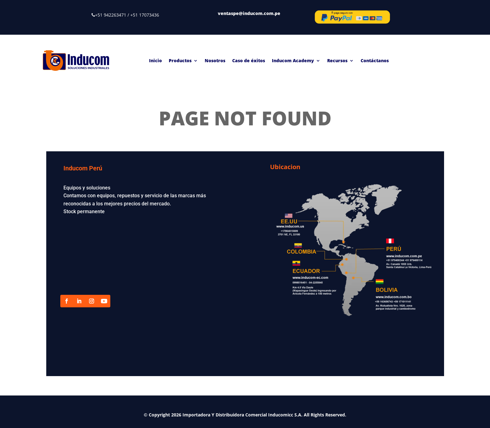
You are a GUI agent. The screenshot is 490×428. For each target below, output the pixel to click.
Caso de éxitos (248, 60)
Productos (180, 60)
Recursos (337, 60)
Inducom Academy (293, 60)
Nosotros (215, 60)
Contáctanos (375, 60)
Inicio (155, 60)
